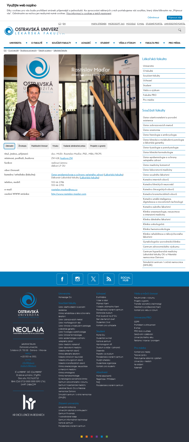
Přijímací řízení (102, 304)
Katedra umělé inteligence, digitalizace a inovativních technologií (163, 200)
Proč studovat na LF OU (106, 316)
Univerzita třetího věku (143, 337)
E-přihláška (101, 297)
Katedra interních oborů (156, 180)
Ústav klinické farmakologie (158, 152)
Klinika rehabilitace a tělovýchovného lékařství (163, 235)
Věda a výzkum (130, 43)
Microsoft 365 (116, 24)
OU (5, 50)
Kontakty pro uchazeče (106, 325)
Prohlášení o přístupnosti (144, 325)
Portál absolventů (103, 376)
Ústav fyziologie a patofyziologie (160, 147)
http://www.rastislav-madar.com (68, 194)
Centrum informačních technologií (73, 420)
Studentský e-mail (104, 338)
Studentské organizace (106, 363)
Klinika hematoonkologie (156, 229)
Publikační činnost (39, 146)
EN (64, 24)
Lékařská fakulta (60, 50)
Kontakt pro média (142, 352)
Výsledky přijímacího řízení (107, 307)
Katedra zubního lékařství (157, 207)
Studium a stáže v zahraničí (108, 348)
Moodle (131, 24)
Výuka (55, 146)
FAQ (98, 382)
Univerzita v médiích (142, 361)
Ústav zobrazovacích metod (158, 125)
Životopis (22, 146)
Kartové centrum (66, 423)
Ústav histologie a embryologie (160, 135)
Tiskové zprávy (140, 355)
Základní (9, 146)
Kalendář (138, 368)
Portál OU (100, 335)
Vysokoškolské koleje (68, 417)
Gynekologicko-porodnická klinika (161, 242)
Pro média (174, 43)
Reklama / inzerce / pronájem (146, 341)
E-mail (140, 24)
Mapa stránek (98, 24)
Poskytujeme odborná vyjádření (147, 358)
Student (107, 43)
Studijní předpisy (103, 360)
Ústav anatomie (151, 130)
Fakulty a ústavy (45, 50)
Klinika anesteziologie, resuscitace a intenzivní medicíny (161, 213)
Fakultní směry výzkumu (144, 298)
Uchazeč (89, 43)
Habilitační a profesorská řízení (147, 307)
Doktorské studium (104, 313)
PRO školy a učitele (142, 331)
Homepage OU (65, 297)
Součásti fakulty (64, 43)
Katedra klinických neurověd (158, 184)
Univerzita (18, 43)
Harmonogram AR (104, 344)
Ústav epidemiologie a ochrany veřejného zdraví (77, 175)
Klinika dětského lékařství (156, 219)
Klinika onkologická (153, 224)
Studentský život (103, 322)
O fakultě (39, 43)
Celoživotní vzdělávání (143, 334)
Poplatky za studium (105, 354)
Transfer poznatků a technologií (147, 304)
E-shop (137, 328)
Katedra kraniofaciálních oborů (160, 194)
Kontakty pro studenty (105, 366)
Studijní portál (154, 24)
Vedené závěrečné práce (74, 146)
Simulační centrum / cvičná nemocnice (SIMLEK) (163, 263)
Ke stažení (138, 365)
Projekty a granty (98, 146)
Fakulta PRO (155, 43)
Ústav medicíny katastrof (156, 165)
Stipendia (100, 351)
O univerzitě (13, 50)
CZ (59, 24)
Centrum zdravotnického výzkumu (161, 247)
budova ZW (66, 158)
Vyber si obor (102, 300)
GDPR (136, 322)
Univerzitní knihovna (67, 407)
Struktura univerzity (28, 50)
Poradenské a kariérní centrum (72, 426)
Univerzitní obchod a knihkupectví (73, 410)
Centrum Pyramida (67, 414)
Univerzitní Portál (174, 24)
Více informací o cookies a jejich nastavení (88, 13)
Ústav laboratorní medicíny (157, 170)
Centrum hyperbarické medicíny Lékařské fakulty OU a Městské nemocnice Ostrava (160, 254)
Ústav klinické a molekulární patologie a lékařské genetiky (163, 141)
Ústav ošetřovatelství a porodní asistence (160, 119)
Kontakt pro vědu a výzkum (146, 310)
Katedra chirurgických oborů (158, 189)
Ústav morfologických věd (69, 323)
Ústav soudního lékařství (156, 175)
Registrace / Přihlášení (105, 379)
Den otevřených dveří (105, 319)
